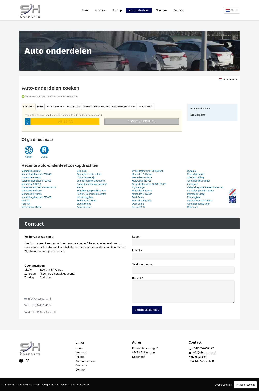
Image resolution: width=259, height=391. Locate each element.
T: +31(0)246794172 (39, 305)
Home (84, 10)
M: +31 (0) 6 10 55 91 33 (42, 312)
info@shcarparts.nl (39, 298)
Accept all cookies (245, 384)
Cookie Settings (223, 384)
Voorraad (100, 10)
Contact (178, 10)
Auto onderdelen (138, 10)
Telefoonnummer (183, 268)
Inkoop (117, 10)
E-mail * (183, 254)
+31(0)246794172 (203, 348)
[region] (129, 384)
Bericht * (183, 289)
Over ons (161, 10)
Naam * (183, 240)
